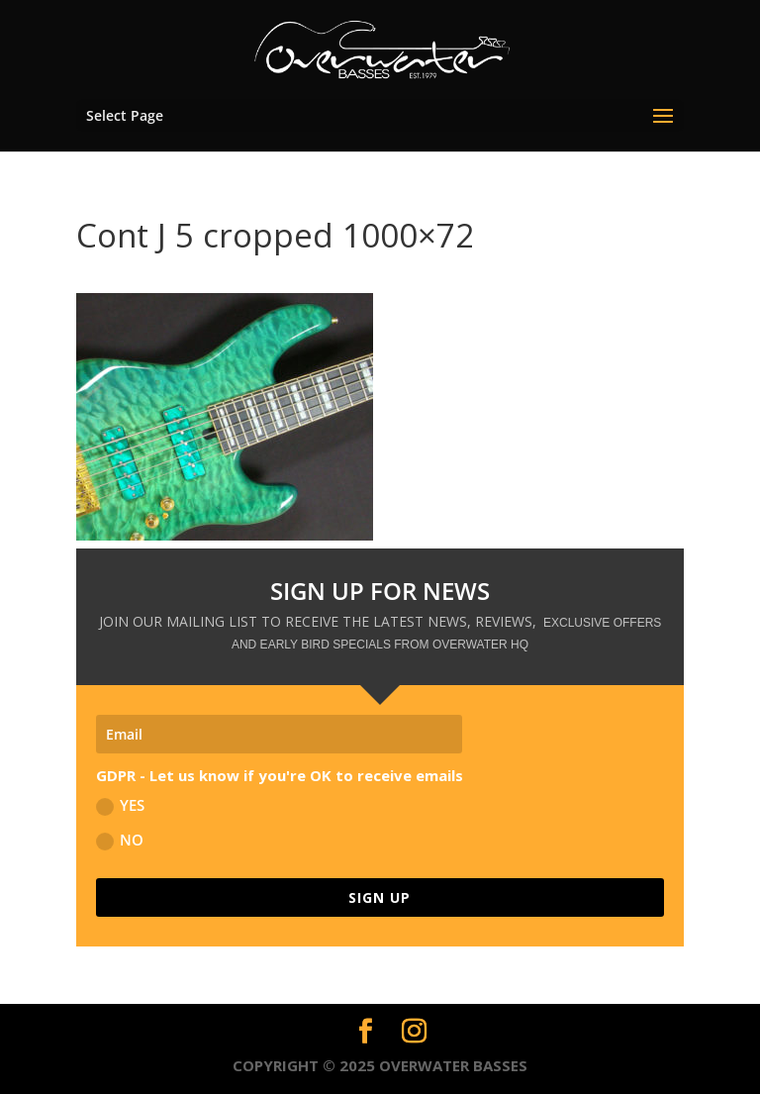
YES (120, 805)
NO (119, 840)
